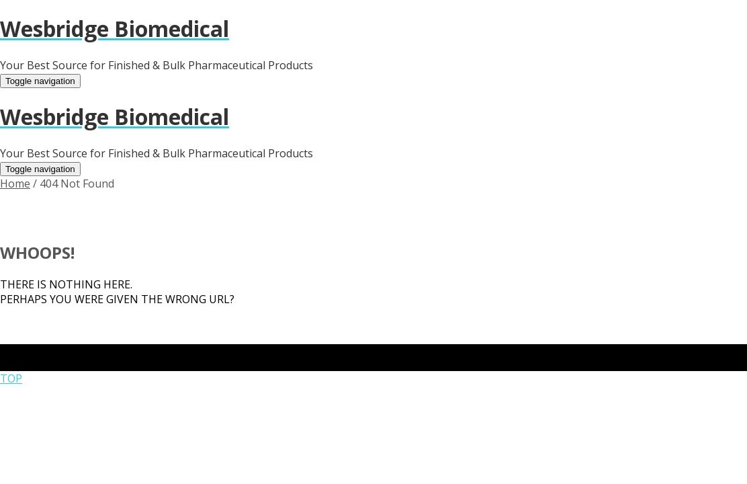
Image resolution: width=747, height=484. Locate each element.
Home (15, 183)
